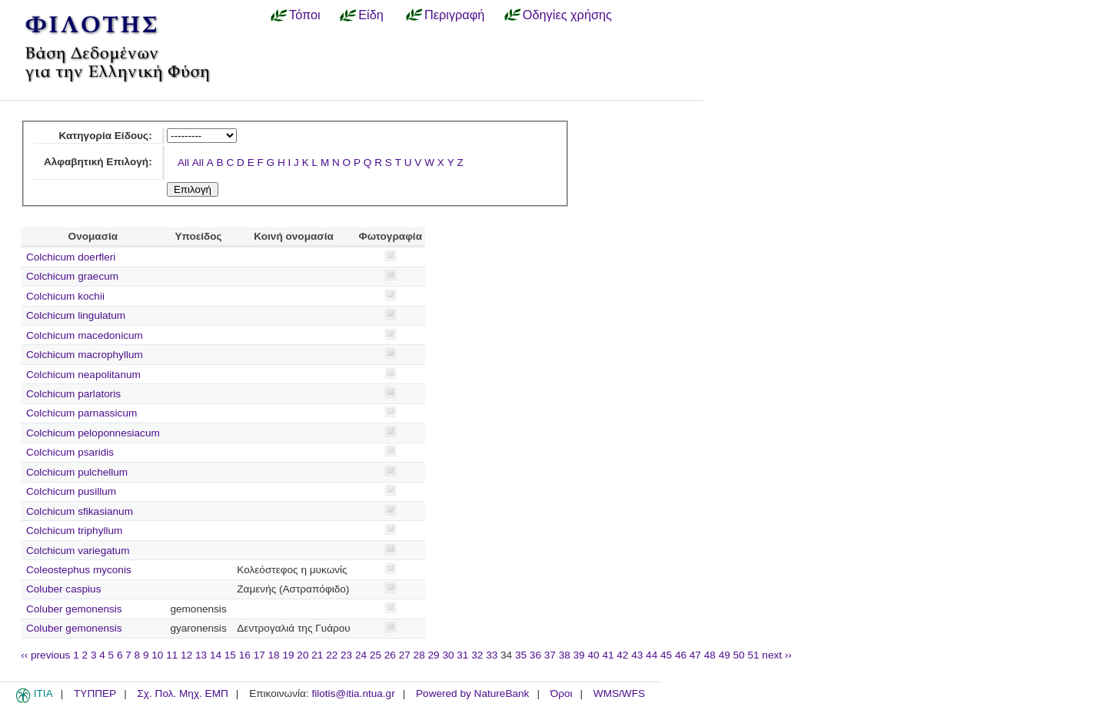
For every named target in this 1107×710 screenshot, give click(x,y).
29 (434, 655)
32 (477, 655)
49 (724, 655)
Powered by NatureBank (472, 693)
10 (157, 655)
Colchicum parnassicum (81, 413)
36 (535, 655)
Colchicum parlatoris (73, 394)
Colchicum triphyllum (74, 530)
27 (405, 655)
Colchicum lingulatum (75, 315)
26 (390, 655)
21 (317, 655)
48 (710, 655)
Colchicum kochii (65, 296)
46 (680, 655)
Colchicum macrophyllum (84, 354)
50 (739, 655)
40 (593, 655)
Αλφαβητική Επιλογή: (98, 162)
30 (448, 655)
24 (361, 655)
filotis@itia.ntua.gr (352, 693)
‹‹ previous (45, 655)
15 (230, 655)
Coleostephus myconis (78, 570)
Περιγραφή (454, 15)
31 (462, 655)
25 (375, 655)
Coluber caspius (63, 589)
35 (521, 655)
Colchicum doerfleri (70, 257)
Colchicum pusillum (71, 491)
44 (651, 655)
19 (288, 655)
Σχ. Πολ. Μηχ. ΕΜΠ (182, 693)
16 (245, 655)
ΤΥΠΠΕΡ (95, 693)
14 (215, 655)
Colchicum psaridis (70, 452)
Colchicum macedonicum (84, 335)
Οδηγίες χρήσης (567, 15)
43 (637, 655)
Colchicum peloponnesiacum (93, 433)
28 (419, 655)
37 (550, 655)
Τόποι (305, 15)
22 (331, 655)
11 (172, 655)
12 (186, 655)
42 (622, 655)
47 (695, 655)
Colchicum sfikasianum (79, 511)
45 (666, 655)
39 (579, 655)
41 (607, 655)
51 (753, 655)
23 (346, 655)
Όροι (561, 693)
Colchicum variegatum (77, 550)
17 (259, 655)
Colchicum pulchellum (77, 472)
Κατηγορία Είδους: (104, 135)
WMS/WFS (619, 693)
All (183, 162)
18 (274, 655)
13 (201, 655)
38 (564, 655)
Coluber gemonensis (74, 609)
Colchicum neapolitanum (83, 374)
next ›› (777, 655)
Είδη (371, 15)
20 (302, 655)
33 (491, 655)
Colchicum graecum (72, 276)
